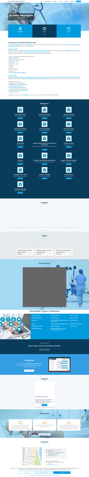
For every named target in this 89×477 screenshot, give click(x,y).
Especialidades (47, 1)
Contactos (72, 1)
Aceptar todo (61, 472)
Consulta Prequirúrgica (36, 328)
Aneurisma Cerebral (74, 318)
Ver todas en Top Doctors (44, 434)
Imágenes (55, 1)
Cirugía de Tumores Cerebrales (76, 323)
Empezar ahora (29, 370)
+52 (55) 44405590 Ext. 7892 (53, 455)
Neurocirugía (34, 320)
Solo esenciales (44, 472)
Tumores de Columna (74, 315)
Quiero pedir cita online (44, 349)
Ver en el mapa (32, 456)
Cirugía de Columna (74, 320)
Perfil (41, 1)
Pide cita (78, 1)
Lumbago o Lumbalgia (55, 326)
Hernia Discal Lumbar (36, 315)
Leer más (20, 118)
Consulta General (73, 326)
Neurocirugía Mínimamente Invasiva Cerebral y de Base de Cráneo (58, 329)
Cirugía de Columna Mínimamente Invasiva (59, 323)
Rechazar (27, 472)
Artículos (66, 1)
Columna (33, 323)
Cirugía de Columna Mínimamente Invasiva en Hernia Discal (59, 321)
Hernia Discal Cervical (55, 315)
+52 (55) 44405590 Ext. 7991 (53, 464)
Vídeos (60, 1)
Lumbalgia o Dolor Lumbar (37, 326)
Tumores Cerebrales (55, 318)
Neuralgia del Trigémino (37, 318)
